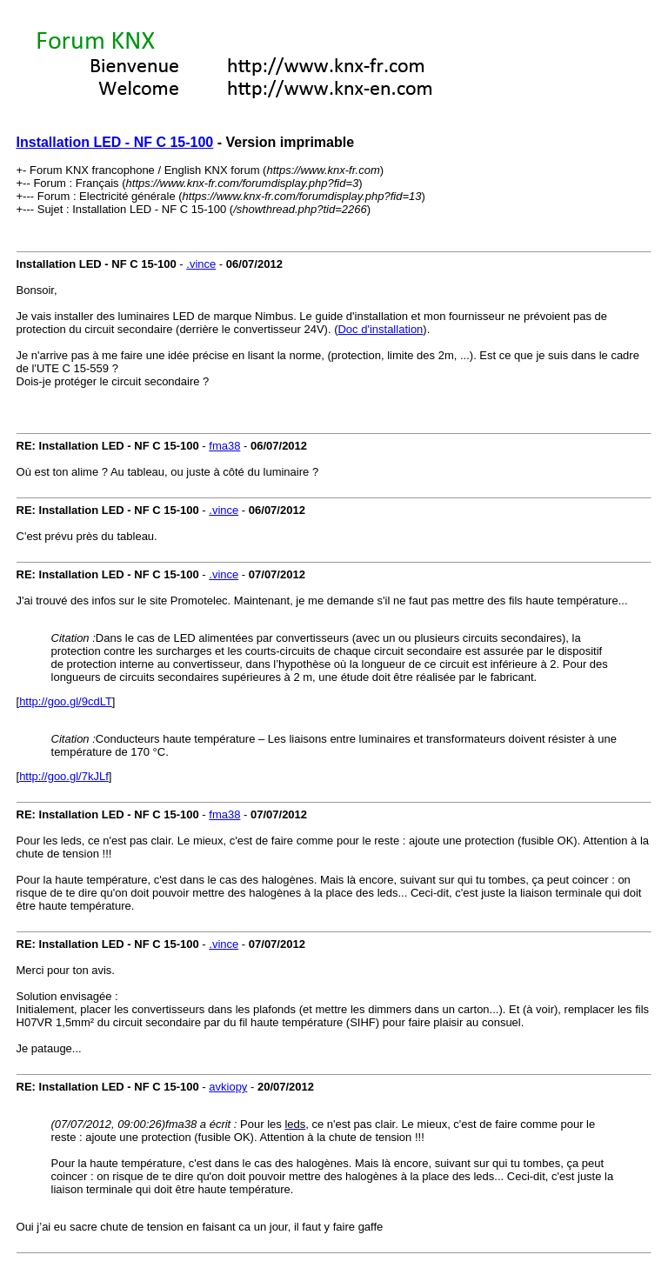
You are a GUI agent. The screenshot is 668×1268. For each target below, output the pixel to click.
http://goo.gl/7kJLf (64, 776)
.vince (201, 263)
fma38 (224, 445)
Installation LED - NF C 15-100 (115, 142)
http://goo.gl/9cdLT (65, 701)
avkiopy (228, 1086)
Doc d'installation (380, 329)
